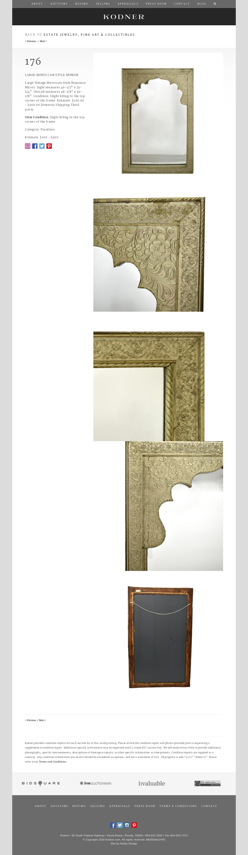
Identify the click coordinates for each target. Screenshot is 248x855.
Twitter (42, 146)
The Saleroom (208, 783)
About (40, 806)
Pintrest (49, 146)
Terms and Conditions (52, 762)
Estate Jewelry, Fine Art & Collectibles (89, 34)
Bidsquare (40, 783)
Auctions (59, 806)
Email (27, 146)
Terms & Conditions (178, 806)
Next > (43, 41)
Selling (97, 806)
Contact (209, 806)
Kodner (124, 16)
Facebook (35, 146)
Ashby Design (128, 843)
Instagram (127, 825)
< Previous (30, 41)
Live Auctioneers (96, 783)
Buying (79, 806)
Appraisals (119, 806)
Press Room (144, 806)
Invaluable (152, 783)
